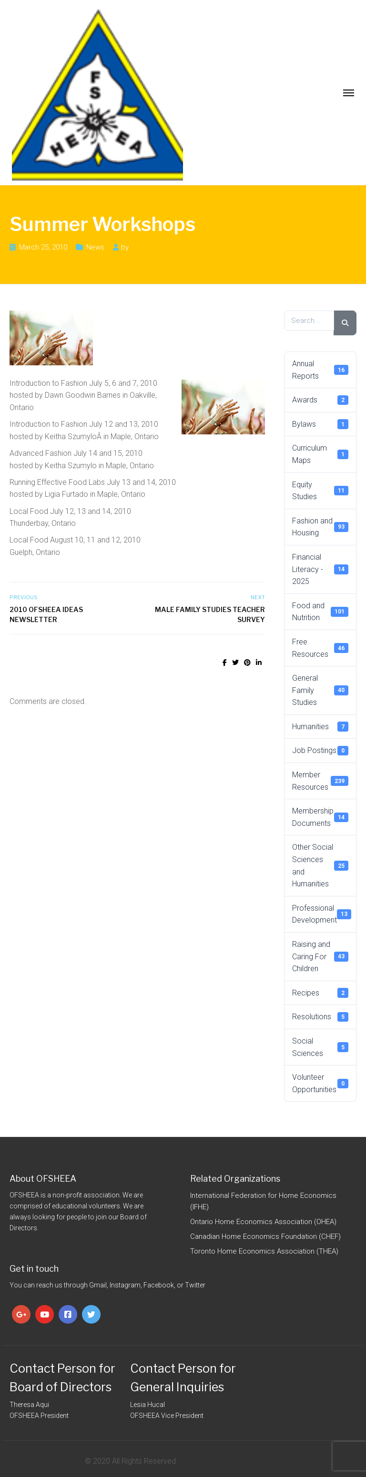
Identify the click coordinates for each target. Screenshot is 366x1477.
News (95, 247)
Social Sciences (320, 1047)
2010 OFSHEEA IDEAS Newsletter (46, 614)
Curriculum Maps (320, 454)
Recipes (320, 992)
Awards (320, 400)
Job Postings (320, 750)
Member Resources (320, 781)
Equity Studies (320, 491)
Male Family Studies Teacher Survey (210, 614)
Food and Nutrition (320, 612)
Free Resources (320, 648)
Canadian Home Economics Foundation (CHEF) (265, 1236)
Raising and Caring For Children (320, 956)
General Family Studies (320, 690)
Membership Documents (320, 817)
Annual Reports (320, 370)
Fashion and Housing (320, 527)
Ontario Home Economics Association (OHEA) (263, 1221)
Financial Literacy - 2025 (320, 569)
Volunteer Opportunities (320, 1083)
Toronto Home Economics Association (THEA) (264, 1251)
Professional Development (321, 914)
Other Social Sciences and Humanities (320, 865)
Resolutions (320, 1017)
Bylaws (320, 424)
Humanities (320, 726)
